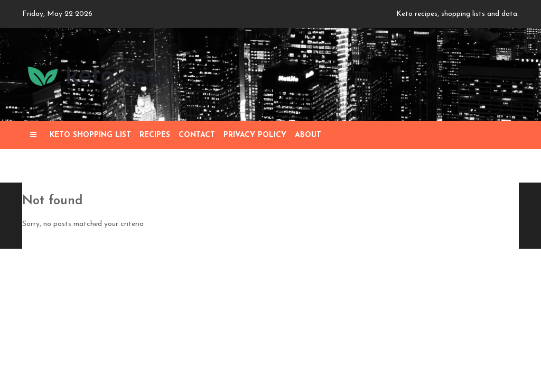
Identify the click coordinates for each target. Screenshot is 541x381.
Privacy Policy (254, 135)
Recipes (154, 135)
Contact (197, 135)
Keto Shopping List (90, 135)
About (308, 135)
